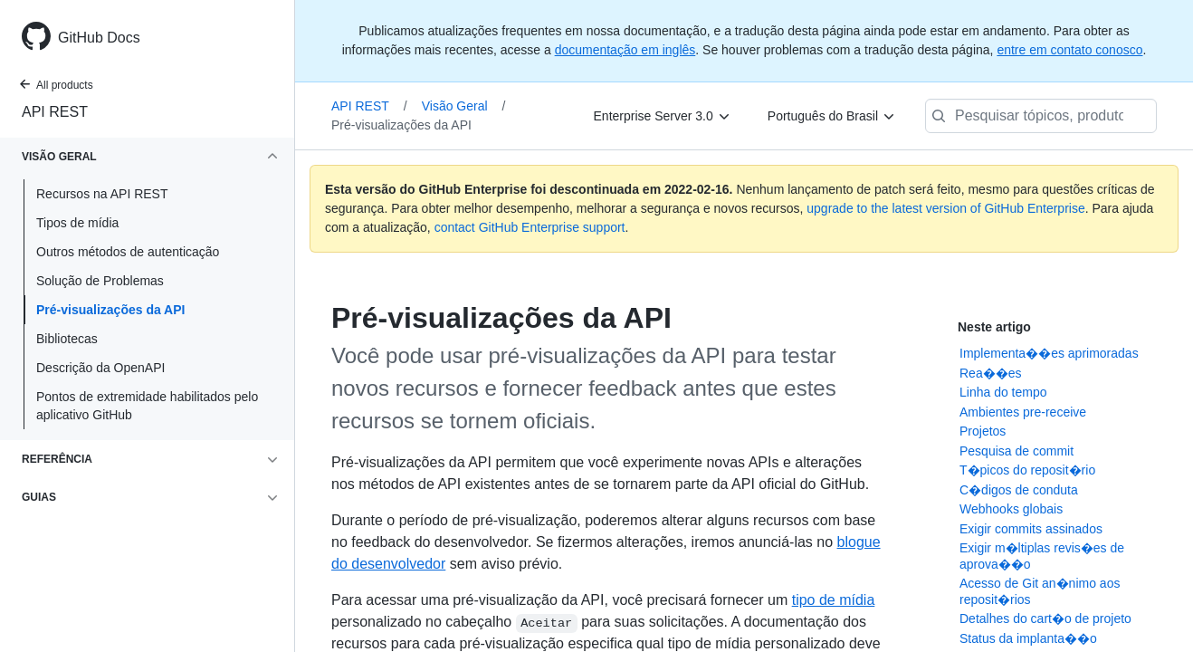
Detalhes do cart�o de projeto (1045, 618)
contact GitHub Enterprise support (529, 227)
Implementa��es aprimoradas (1049, 353)
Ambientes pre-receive (1022, 412)
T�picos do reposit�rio (1027, 470)
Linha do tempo (1003, 392)
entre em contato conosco (1069, 50)
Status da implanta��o (1028, 638)
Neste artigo (994, 327)
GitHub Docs (99, 37)
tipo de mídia (833, 600)
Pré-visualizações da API (110, 309)
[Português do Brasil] (832, 115)
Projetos (982, 431)
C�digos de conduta (1018, 490)
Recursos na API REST (102, 194)
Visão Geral (464, 106)
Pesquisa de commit (1016, 451)
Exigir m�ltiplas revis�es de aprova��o (1041, 556)
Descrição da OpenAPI (100, 367)
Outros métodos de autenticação (127, 251)
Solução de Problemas (100, 280)
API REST (55, 112)
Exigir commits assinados (1030, 529)
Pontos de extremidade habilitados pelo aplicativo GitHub (147, 405)
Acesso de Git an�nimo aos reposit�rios (1039, 591)
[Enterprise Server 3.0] (662, 115)
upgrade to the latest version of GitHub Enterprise (945, 208)
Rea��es (990, 373)
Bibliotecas (67, 338)
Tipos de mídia (77, 223)
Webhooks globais (1011, 509)
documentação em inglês (625, 50)
